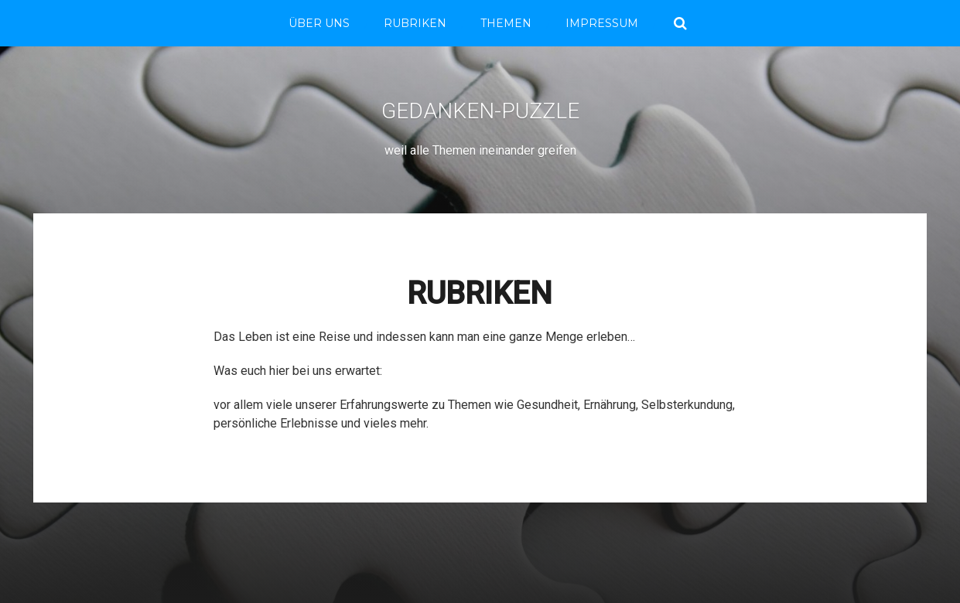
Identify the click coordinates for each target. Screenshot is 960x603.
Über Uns (319, 23)
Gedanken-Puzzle (480, 111)
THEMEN (505, 23)
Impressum (601, 23)
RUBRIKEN (415, 23)
